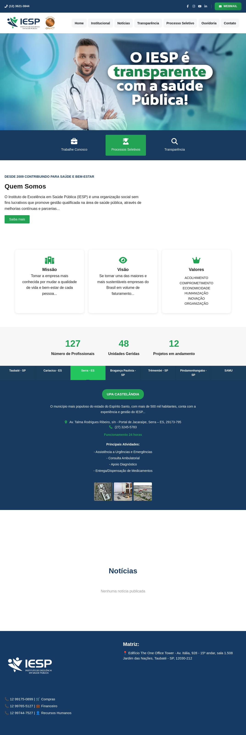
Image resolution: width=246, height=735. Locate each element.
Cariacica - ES (52, 370)
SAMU (228, 370)
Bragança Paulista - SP (123, 373)
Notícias (134, 23)
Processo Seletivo (187, 23)
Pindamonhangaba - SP (193, 373)
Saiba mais (17, 219)
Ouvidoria (214, 23)
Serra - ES (87, 370)
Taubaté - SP (17, 370)
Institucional (113, 23)
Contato (233, 23)
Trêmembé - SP (158, 370)
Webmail (228, 6)
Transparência (157, 23)
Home (94, 23)
